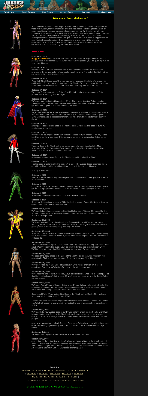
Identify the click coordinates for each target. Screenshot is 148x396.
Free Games (47, 12)
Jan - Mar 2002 (66, 380)
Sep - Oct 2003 (66, 373)
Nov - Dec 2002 (72, 377)
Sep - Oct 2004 (60, 370)
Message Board (66, 12)
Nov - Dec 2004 (48, 370)
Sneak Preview (28, 12)
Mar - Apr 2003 (49, 377)
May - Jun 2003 (37, 377)
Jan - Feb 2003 (60, 377)
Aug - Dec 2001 (78, 380)
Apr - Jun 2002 (54, 380)
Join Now (86, 12)
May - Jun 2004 (83, 370)
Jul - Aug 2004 (71, 370)
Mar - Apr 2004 (31, 373)
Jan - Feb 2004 (43, 373)
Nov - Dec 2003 (55, 373)
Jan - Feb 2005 (36, 370)
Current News (25, 370)
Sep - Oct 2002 (31, 380)
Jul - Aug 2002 (43, 380)
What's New (9, 12)
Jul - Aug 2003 (78, 373)
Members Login (104, 12)
